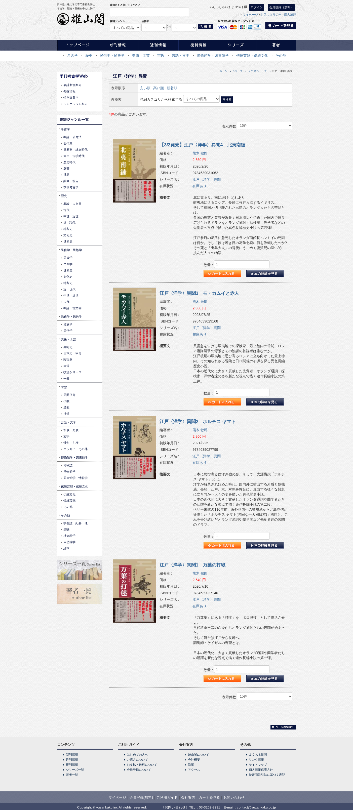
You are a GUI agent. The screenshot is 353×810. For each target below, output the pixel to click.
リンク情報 (256, 759)
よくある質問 (258, 754)
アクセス (194, 770)
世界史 (67, 241)
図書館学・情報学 (75, 478)
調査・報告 (71, 181)
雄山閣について (198, 754)
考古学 (72, 56)
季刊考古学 (71, 187)
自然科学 (69, 542)
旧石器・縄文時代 (75, 149)
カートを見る (209, 797)
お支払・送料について (142, 764)
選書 (66, 168)
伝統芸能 (69, 500)
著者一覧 (72, 775)
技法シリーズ (72, 372)
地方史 (67, 229)
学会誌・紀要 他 (75, 523)
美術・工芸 (141, 56)
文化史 (67, 235)
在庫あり (199, 186)
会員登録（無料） (281, 7)
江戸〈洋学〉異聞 (206, 179)
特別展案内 (71, 97)
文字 (66, 436)
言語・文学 (180, 56)
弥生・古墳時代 (74, 156)
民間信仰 (69, 395)
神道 (66, 414)
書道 (66, 366)
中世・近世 (71, 216)
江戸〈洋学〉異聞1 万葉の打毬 (192, 565)
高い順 (158, 88)
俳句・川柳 (71, 442)
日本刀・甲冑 (72, 353)
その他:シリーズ (257, 71)
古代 (66, 210)
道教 (66, 407)
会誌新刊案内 (72, 85)
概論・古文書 (72, 204)
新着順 (172, 88)
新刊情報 (72, 754)
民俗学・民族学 (112, 56)
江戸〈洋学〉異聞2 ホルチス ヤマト (198, 421)
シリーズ (237, 71)
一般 (66, 378)
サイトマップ (258, 764)
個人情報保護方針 (261, 770)
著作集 (67, 143)
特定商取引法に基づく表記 (267, 775)
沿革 (191, 764)
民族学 (67, 258)
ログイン (257, 7)
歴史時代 (69, 162)
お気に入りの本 (271, 14)
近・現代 (69, 222)
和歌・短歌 (71, 430)
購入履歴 (290, 14)
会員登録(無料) (141, 797)
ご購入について (137, 759)
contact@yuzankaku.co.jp (256, 807)
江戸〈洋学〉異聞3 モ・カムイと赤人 (199, 293)
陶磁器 (67, 359)
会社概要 (194, 759)
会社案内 (188, 797)
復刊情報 (72, 764)
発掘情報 (69, 91)
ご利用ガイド (167, 797)
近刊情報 (72, 759)
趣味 (66, 529)
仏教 (66, 401)
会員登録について (139, 770)
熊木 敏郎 (200, 153)
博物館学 (69, 471)
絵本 (66, 548)
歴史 (88, 56)
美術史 (67, 347)
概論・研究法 (72, 137)
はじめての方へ (137, 754)
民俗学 (67, 264)
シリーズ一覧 (75, 770)
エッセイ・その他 (75, 449)
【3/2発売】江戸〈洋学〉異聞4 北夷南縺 (202, 144)
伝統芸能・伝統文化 (252, 56)
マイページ (250, 14)
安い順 (145, 88)
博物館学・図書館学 (213, 56)
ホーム (223, 71)
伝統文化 (69, 494)
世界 (66, 175)
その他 (281, 56)
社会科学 (69, 536)
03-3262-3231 (209, 807)
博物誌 (67, 465)
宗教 (160, 56)
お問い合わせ (234, 797)
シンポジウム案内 (75, 104)
